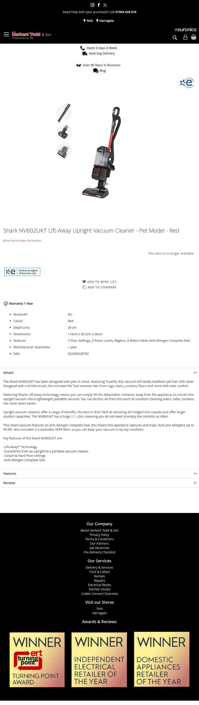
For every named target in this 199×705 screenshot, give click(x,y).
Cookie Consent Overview (99, 593)
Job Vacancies (99, 548)
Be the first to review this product (22, 240)
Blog (103, 70)
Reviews (9, 483)
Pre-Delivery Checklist (99, 552)
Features (9, 473)
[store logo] (31, 35)
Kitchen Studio (99, 589)
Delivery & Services (99, 567)
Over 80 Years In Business (101, 65)
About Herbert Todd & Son (99, 530)
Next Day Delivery (102, 53)
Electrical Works (99, 585)
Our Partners (99, 543)
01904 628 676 (125, 12)
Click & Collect (99, 572)
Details (8, 372)
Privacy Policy (99, 535)
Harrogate (106, 21)
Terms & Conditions (99, 539)
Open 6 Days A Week (102, 48)
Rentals (99, 576)
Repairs (99, 580)
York (89, 21)
